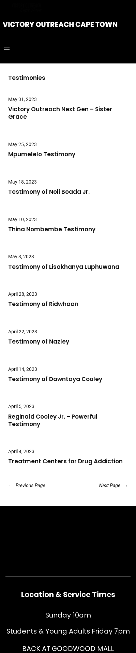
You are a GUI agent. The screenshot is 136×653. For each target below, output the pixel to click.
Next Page (113, 486)
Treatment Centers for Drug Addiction (65, 461)
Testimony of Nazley (38, 342)
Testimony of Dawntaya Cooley (55, 379)
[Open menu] (7, 48)
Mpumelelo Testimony (41, 154)
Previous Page (26, 486)
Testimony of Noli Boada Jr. (49, 192)
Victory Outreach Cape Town (60, 24)
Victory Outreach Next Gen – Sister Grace (60, 113)
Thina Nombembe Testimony (51, 229)
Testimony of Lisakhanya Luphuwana (67, 267)
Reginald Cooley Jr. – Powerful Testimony (52, 420)
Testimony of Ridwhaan (43, 304)
